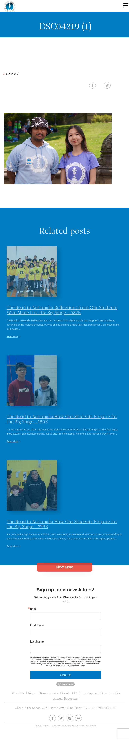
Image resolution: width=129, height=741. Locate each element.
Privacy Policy (60, 725)
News (32, 693)
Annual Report (42, 725)
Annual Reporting (65, 698)
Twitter (107, 85)
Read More (12, 343)
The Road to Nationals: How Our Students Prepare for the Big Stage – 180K (62, 426)
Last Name (37, 641)
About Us (17, 693)
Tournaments (49, 693)
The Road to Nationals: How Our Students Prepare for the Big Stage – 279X (62, 531)
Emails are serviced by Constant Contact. (68, 666)
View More (64, 572)
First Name (37, 625)
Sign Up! (65, 675)
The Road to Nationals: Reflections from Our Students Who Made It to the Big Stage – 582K (62, 317)
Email (33, 608)
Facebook (92, 85)
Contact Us (70, 693)
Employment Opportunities (101, 693)
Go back (12, 74)
